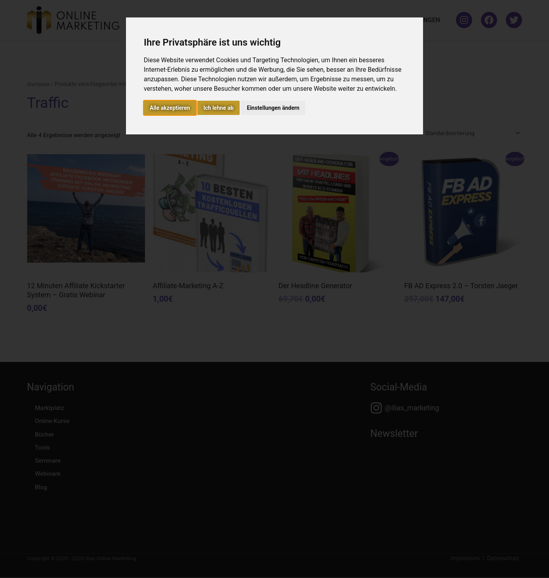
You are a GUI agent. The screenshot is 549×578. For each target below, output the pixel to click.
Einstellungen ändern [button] (273, 108)
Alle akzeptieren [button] (170, 108)
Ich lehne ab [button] (218, 108)
